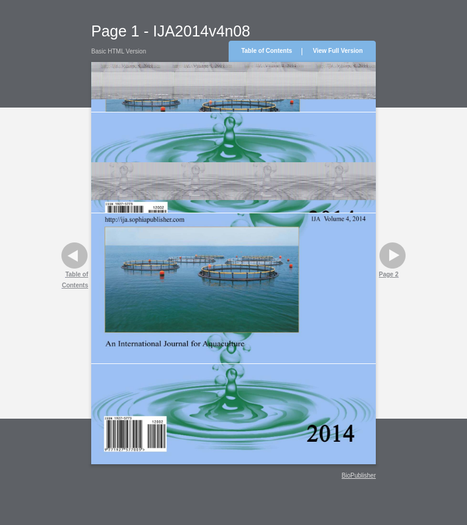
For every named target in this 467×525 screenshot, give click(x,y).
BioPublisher (359, 475)
